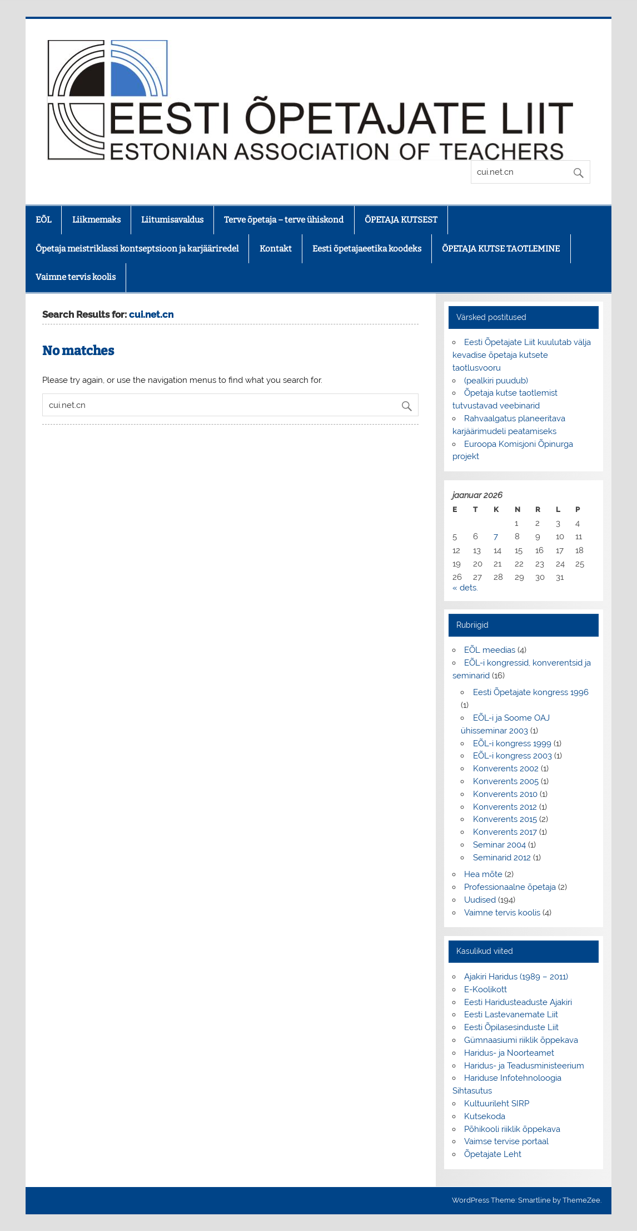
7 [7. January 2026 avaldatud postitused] (496, 536)
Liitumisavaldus (172, 220)
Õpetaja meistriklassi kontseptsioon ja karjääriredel (137, 249)
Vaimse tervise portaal (506, 1141)
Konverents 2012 (505, 807)
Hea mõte (483, 874)
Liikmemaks (96, 220)
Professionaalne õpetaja (510, 887)
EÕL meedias (489, 650)
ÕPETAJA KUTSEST (401, 220)
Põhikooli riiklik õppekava (512, 1129)
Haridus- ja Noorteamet (509, 1053)
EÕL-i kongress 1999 (512, 743)
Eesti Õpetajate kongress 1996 (531, 692)
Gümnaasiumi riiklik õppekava (521, 1040)
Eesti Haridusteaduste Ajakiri (518, 1002)
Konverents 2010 (505, 794)
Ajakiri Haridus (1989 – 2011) (516, 977)
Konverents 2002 (506, 769)
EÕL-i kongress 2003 (512, 756)
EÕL (43, 220)
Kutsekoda (484, 1116)
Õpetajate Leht (492, 1154)
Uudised (480, 900)
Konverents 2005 (506, 781)
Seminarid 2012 (502, 858)
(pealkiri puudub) (496, 381)
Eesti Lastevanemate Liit (511, 1015)
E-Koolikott (485, 989)
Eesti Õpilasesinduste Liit (511, 1027)
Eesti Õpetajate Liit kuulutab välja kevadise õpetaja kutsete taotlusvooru (521, 355)
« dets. (465, 588)
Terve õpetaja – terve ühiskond (284, 220)
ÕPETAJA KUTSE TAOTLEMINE (501, 249)
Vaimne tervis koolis (76, 277)
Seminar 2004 (499, 845)
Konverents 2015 (505, 819)
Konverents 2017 (505, 832)
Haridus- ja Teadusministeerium (524, 1066)
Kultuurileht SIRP (496, 1104)
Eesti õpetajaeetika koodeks (366, 249)
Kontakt (276, 249)
